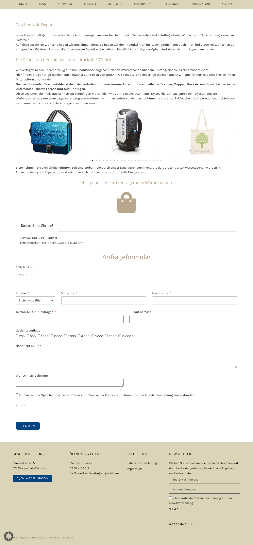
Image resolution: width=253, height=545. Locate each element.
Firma (20, 275)
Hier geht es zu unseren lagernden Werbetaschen (126, 182)
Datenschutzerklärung (141, 463)
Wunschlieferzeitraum (32, 375)
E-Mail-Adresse (140, 312)
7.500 (112, 336)
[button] (18, 132)
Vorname (68, 293)
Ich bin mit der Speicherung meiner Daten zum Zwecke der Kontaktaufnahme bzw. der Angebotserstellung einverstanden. (107, 395)
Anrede (21, 293)
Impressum (134, 469)
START (23, 4)
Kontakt (228, 4)
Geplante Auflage (28, 330)
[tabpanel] (126, 240)
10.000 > (128, 336)
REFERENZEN (172, 4)
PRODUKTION (201, 4)
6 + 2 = (20, 405)
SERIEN (115, 4)
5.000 (99, 336)
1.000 (45, 336)
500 (33, 336)
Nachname (160, 293)
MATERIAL (142, 4)
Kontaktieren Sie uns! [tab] (37, 225)
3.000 (72, 336)
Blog (42, 4)
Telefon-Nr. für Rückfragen (35, 312)
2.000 (58, 336)
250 (22, 336)
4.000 (85, 336)
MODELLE (90, 4)
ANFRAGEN (65, 4)
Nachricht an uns (28, 346)
